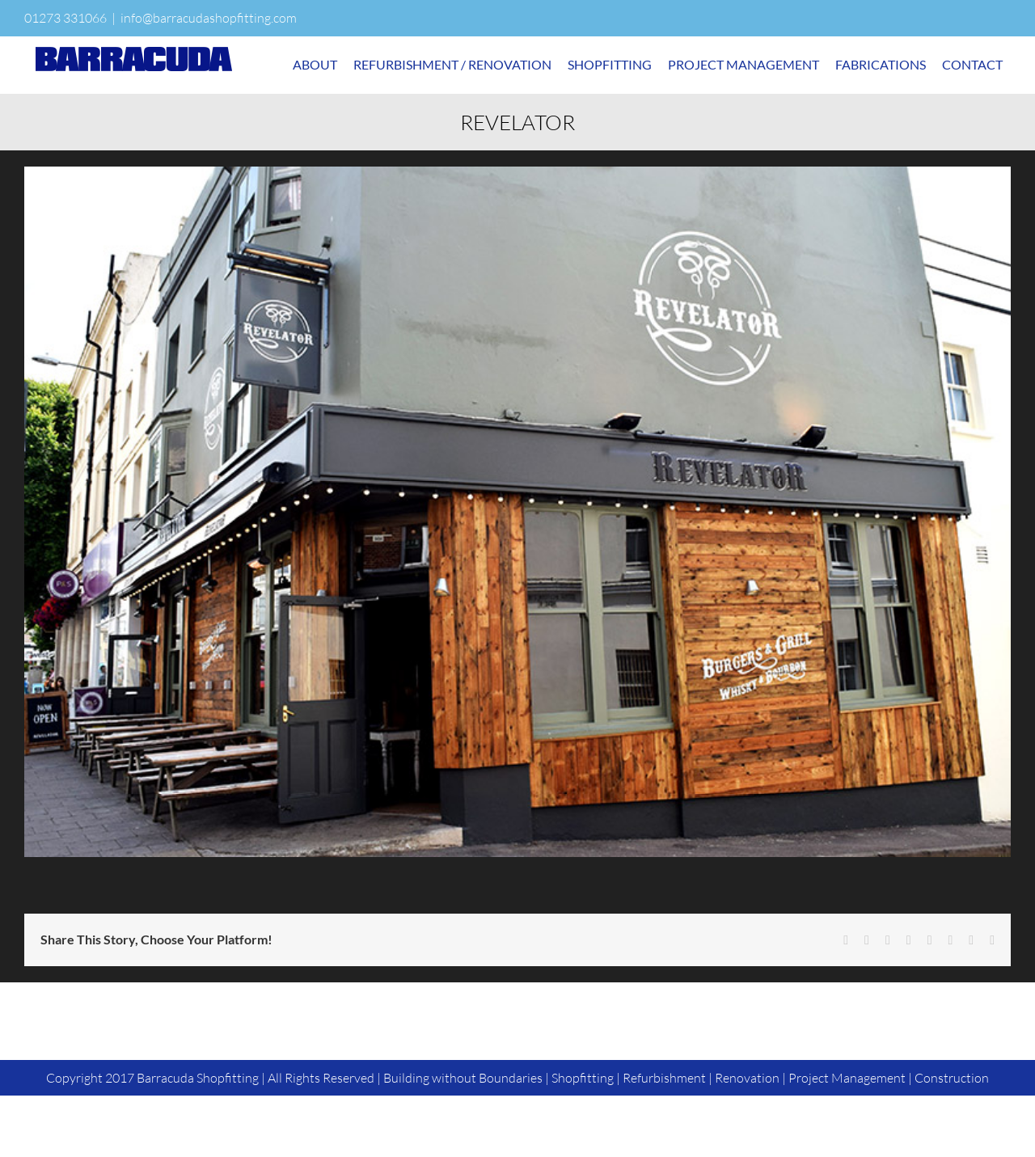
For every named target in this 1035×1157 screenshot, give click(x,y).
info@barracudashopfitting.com (208, 18)
